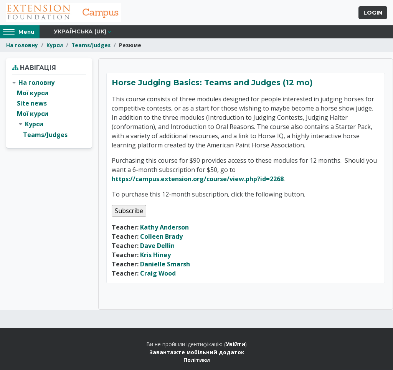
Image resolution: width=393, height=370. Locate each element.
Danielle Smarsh (165, 264)
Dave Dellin (157, 245)
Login (372, 12)
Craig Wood (158, 273)
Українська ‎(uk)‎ (80, 31)
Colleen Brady (161, 236)
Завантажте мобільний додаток (196, 352)
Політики (196, 359)
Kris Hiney (155, 255)
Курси (54, 45)
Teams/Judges (91, 45)
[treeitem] (49, 109)
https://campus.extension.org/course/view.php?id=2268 (198, 179)
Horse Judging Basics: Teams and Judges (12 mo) (212, 82)
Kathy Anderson (164, 227)
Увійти (235, 344)
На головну (22, 45)
